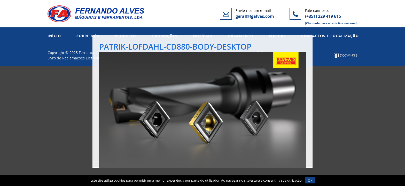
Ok (310, 180)
